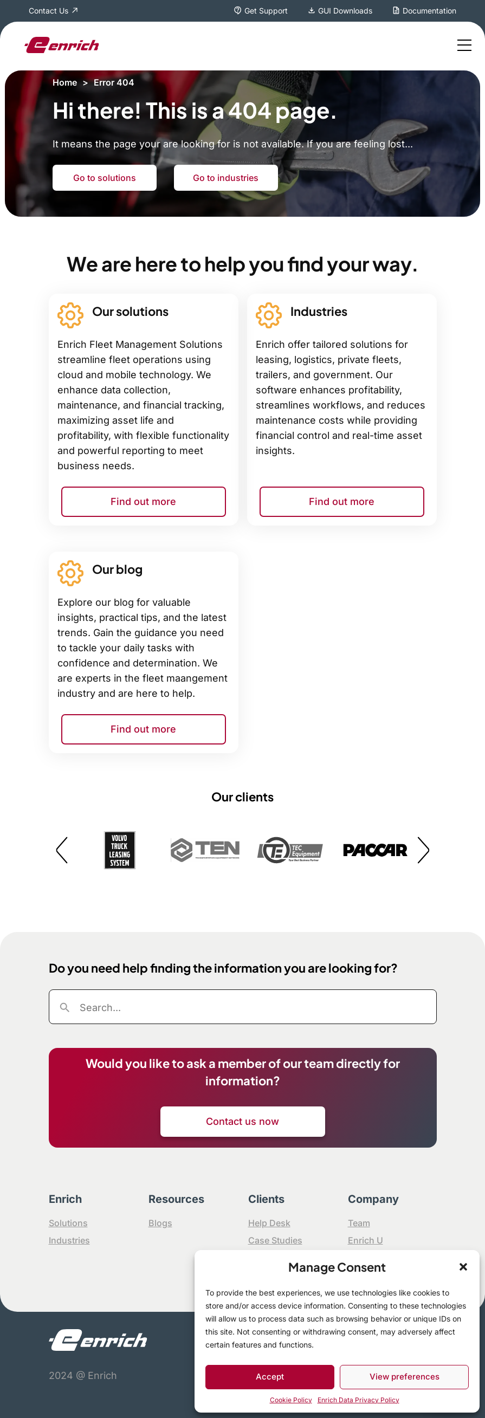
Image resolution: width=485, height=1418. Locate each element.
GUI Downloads (345, 10)
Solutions (68, 1223)
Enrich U (365, 1240)
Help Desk (269, 1223)
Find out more (143, 501)
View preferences (404, 1376)
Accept (270, 1376)
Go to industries (225, 177)
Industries (69, 1240)
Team (359, 1223)
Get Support (266, 10)
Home (65, 82)
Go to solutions (104, 177)
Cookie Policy (291, 1400)
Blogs (160, 1223)
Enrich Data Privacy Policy (358, 1400)
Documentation (429, 10)
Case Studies (275, 1240)
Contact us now (242, 1121)
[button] (463, 1266)
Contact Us (48, 10)
